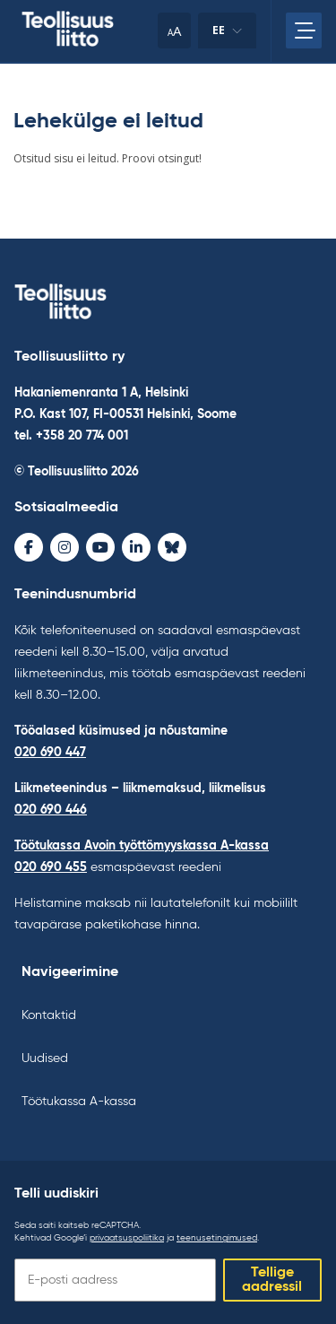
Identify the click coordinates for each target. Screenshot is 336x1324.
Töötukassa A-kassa (79, 1101)
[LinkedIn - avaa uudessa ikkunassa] (136, 547)
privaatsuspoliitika (127, 1237)
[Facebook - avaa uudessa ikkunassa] (28, 547)
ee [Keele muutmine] (227, 35)
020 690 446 (50, 810)
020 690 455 (50, 867)
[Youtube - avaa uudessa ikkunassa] (100, 547)
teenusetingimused (217, 1237)
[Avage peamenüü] (304, 30)
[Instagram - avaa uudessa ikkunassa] (64, 547)
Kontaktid (49, 1015)
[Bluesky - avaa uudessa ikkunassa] (172, 547)
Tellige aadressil (272, 1280)
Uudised (45, 1058)
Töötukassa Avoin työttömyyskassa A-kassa (141, 846)
